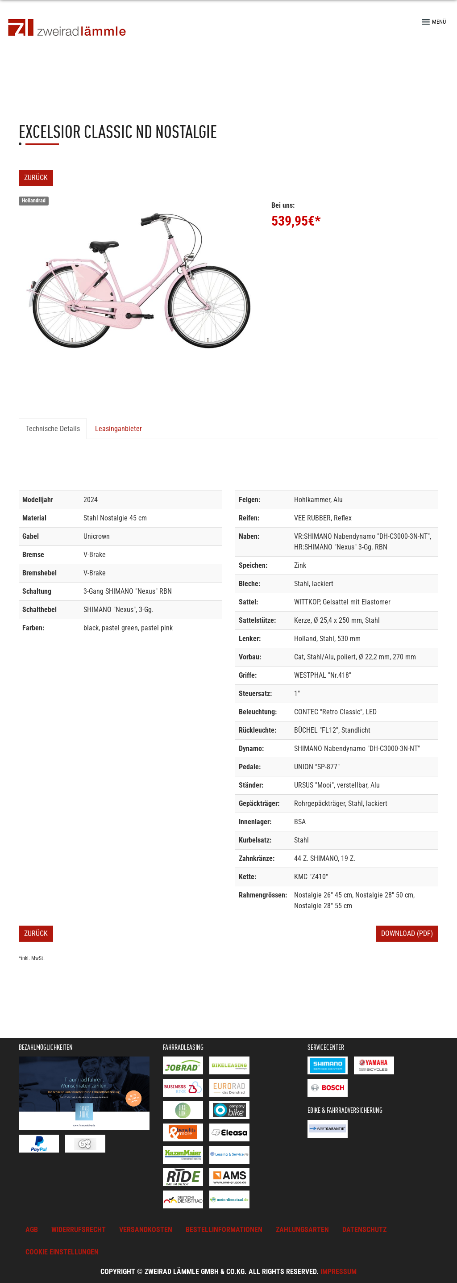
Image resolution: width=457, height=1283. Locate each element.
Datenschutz (364, 1229)
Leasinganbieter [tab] (118, 428)
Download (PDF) (407, 933)
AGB (31, 1229)
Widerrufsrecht (78, 1229)
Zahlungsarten (302, 1229)
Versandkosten (145, 1229)
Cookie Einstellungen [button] (62, 1252)
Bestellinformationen (224, 1229)
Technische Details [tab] (53, 428)
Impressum (338, 1271)
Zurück (36, 177)
